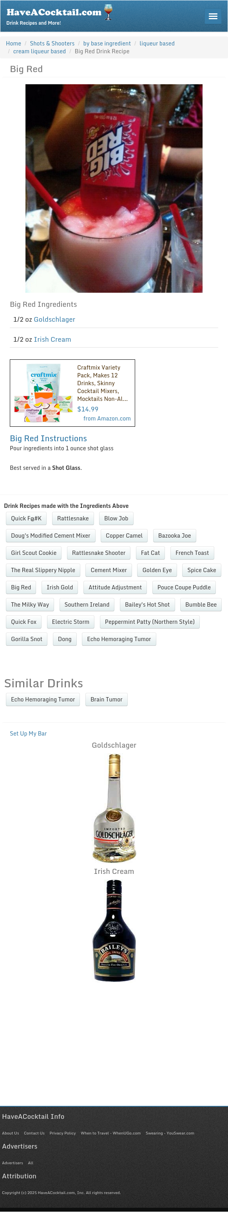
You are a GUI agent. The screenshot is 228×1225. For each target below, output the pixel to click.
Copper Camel (124, 535)
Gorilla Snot (26, 638)
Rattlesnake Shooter (98, 552)
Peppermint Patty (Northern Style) (150, 621)
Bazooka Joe (174, 535)
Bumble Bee (201, 604)
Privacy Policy (62, 1133)
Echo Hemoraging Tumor (119, 638)
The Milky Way (30, 604)
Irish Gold (60, 587)
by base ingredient (107, 43)
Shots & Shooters (52, 43)
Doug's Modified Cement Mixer (50, 535)
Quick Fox (23, 621)
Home (13, 43)
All (30, 1163)
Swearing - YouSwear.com (170, 1133)
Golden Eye (157, 569)
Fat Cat (150, 552)
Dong (65, 638)
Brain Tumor (106, 699)
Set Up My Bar (28, 733)
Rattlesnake (73, 518)
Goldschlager (54, 319)
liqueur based (157, 43)
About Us (10, 1133)
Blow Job (116, 518)
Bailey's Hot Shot (147, 604)
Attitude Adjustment (115, 587)
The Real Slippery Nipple (43, 569)
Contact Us (34, 1133)
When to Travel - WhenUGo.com (111, 1133)
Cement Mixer (108, 569)
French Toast (192, 552)
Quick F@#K (26, 518)
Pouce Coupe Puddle (184, 587)
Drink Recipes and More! (62, 14)
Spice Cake (201, 569)
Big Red (21, 587)
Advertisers (12, 1163)
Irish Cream (52, 339)
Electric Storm (71, 621)
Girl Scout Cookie (33, 552)
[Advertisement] (112, 1051)
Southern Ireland (87, 604)
